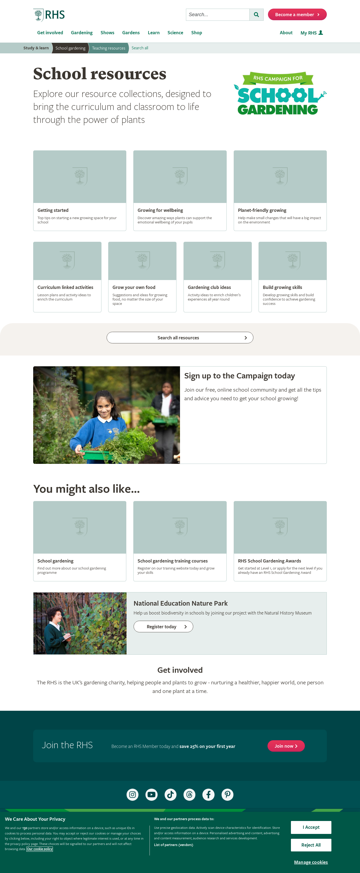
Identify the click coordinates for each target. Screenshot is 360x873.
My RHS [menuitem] (309, 33)
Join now (284, 746)
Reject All (311, 845)
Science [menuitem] (175, 33)
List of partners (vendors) (173, 845)
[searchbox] (217, 14)
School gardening (70, 48)
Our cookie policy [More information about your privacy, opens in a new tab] (39, 849)
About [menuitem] (286, 33)
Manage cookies (311, 862)
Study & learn (36, 48)
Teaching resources (108, 48)
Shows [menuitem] (107, 33)
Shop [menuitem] (196, 33)
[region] (180, 842)
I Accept (311, 827)
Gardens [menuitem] (131, 33)
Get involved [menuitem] (50, 33)
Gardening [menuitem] (82, 33)
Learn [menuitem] (154, 33)
